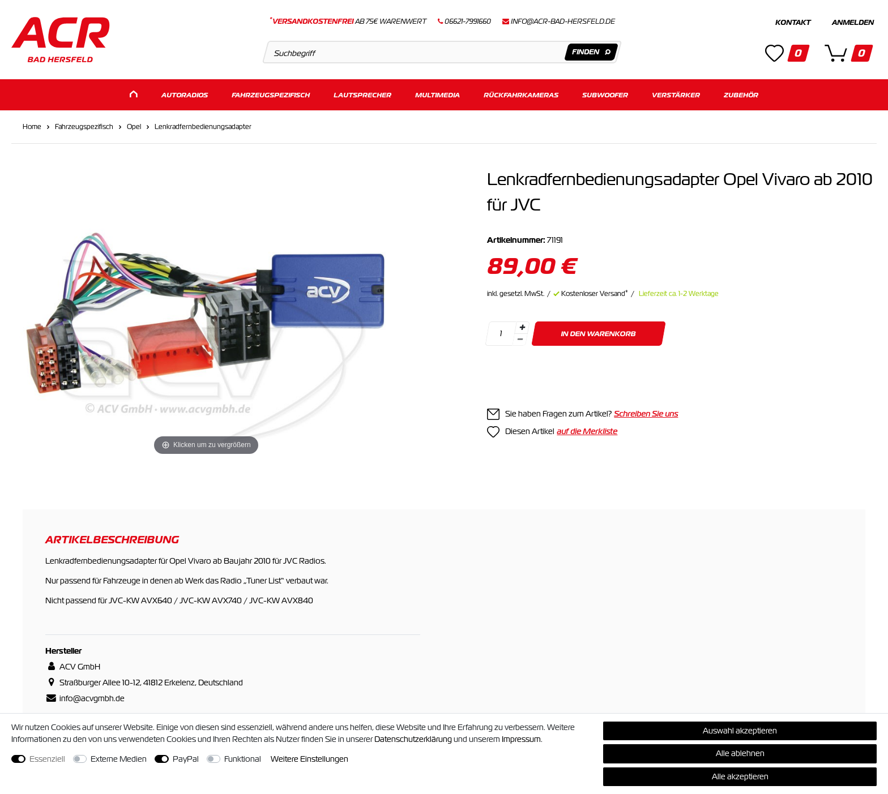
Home (32, 126)
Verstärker (676, 95)
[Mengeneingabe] (501, 333)
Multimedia (437, 95)
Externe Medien (119, 759)
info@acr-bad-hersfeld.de (563, 21)
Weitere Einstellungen (309, 759)
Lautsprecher (362, 95)
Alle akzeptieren (740, 776)
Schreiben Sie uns (646, 414)
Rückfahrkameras (521, 95)
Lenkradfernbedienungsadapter (203, 126)
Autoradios (184, 95)
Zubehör (741, 95)
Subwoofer (605, 95)
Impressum (521, 739)
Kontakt (792, 22)
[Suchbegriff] (442, 52)
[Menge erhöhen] (522, 327)
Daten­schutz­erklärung (413, 739)
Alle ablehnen (740, 753)
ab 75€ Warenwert (348, 21)
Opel (134, 126)
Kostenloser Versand (594, 293)
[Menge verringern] (520, 340)
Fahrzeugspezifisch (271, 95)
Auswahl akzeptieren (740, 731)
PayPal (186, 759)
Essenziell (47, 759)
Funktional (242, 759)
